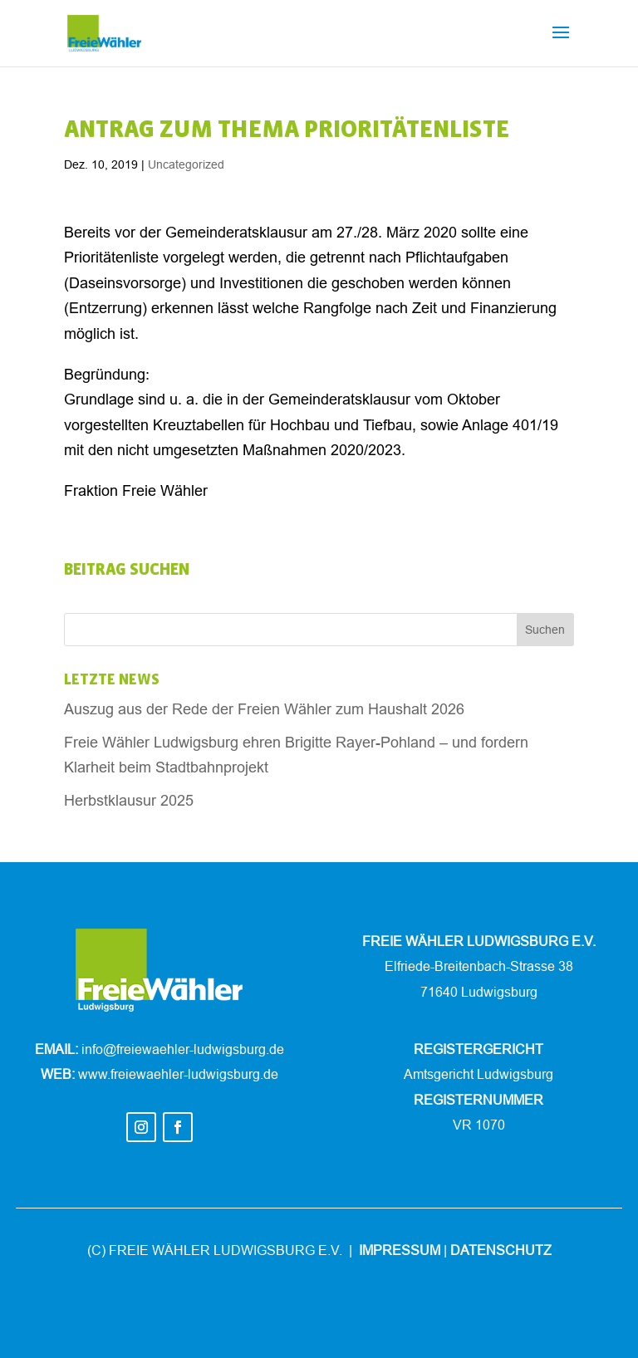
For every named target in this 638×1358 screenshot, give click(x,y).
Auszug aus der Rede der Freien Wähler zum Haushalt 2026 (264, 709)
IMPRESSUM (399, 1250)
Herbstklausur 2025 (129, 800)
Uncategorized (186, 164)
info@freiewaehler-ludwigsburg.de (182, 1049)
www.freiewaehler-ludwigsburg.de (178, 1073)
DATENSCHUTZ (501, 1250)
